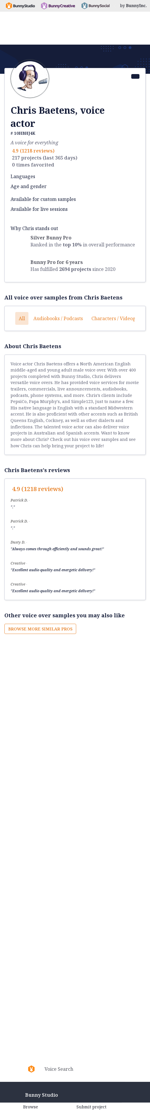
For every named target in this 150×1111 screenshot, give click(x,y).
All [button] (22, 318)
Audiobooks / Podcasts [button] (58, 318)
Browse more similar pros (40, 629)
